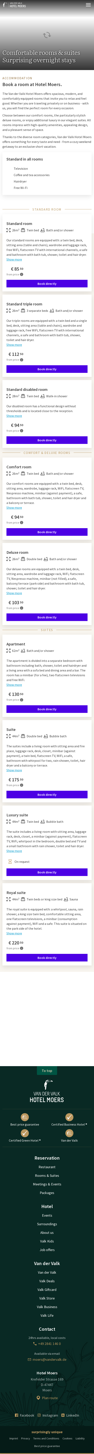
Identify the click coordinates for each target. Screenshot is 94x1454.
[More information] (21, 274)
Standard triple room (24, 303)
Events (47, 1215)
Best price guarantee (24, 1119)
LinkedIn (70, 1415)
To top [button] (47, 1070)
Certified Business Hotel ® (69, 1119)
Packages (47, 1192)
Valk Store (47, 1298)
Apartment (15, 643)
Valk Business (47, 1306)
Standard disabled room (27, 389)
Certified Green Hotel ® (25, 1135)
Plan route (47, 1398)
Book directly (47, 284)
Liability (80, 1438)
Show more (14, 259)
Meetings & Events (47, 1184)
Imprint (13, 1438)
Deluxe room (17, 552)
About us (47, 1232)
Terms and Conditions (46, 1438)
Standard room (19, 223)
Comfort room (18, 466)
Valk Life (47, 1315)
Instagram (48, 1415)
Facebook (24, 1415)
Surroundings (47, 1224)
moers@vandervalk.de (47, 1359)
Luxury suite (17, 814)
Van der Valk (69, 1135)
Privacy (25, 1438)
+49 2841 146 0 (47, 1343)
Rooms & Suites (47, 1175)
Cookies (67, 1438)
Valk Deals (47, 1281)
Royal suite (16, 892)
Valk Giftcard (47, 1289)
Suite (11, 729)
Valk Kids (47, 1241)
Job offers (47, 1249)
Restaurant (47, 1167)
